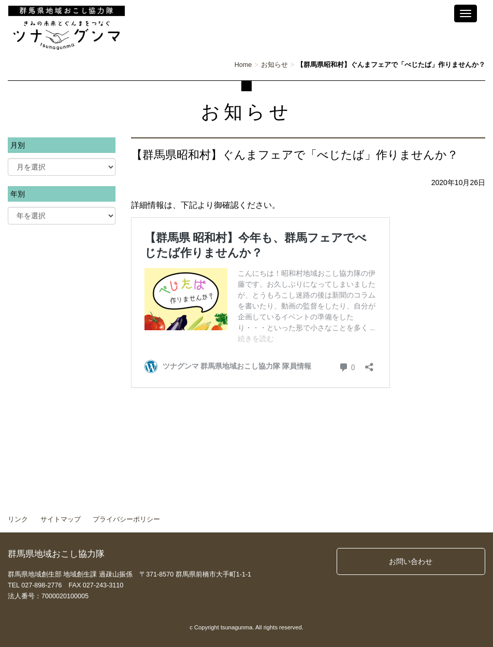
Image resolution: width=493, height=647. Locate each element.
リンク (18, 519)
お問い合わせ (410, 561)
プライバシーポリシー (126, 519)
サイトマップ (60, 519)
